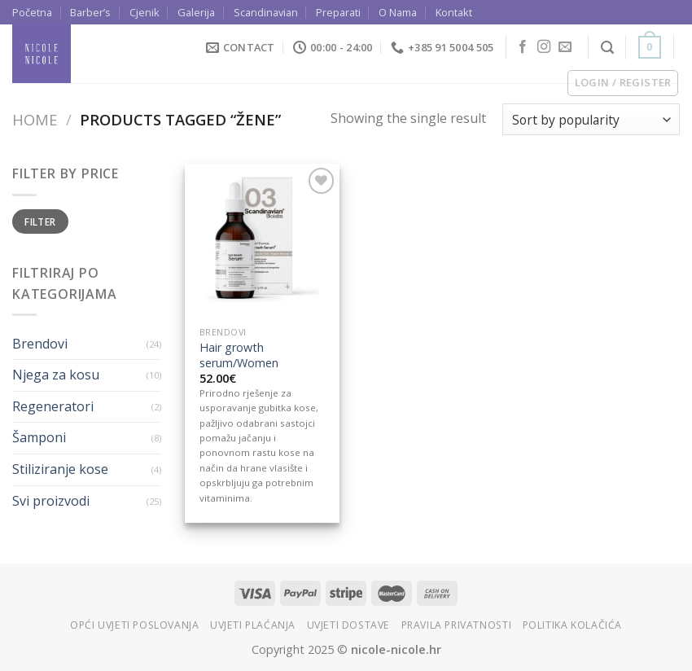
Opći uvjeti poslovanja (134, 625)
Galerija (196, 12)
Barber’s (90, 12)
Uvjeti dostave (349, 625)
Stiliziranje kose (60, 469)
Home (34, 119)
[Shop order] (591, 119)
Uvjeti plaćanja (253, 625)
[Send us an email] (565, 47)
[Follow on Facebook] (522, 47)
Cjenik (144, 12)
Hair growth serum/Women (238, 355)
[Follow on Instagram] (543, 47)
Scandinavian (266, 12)
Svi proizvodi (51, 501)
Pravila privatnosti (456, 625)
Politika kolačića (572, 625)
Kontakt (454, 12)
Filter (39, 221)
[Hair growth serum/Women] (262, 241)
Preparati (338, 12)
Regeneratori (53, 406)
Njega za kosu (55, 375)
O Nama (398, 12)
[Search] (607, 48)
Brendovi (40, 344)
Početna (32, 12)
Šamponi (39, 437)
